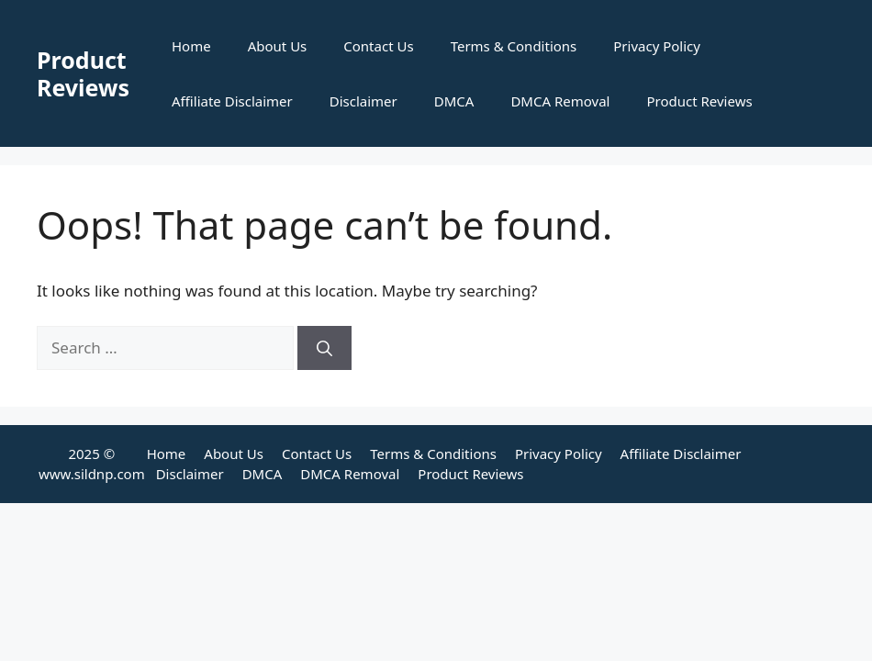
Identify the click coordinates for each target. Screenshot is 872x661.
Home (191, 46)
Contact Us (378, 46)
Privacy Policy (656, 46)
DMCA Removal (559, 101)
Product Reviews (83, 73)
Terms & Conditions (514, 46)
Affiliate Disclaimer (232, 101)
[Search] (324, 348)
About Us (277, 46)
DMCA (454, 101)
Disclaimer (363, 101)
